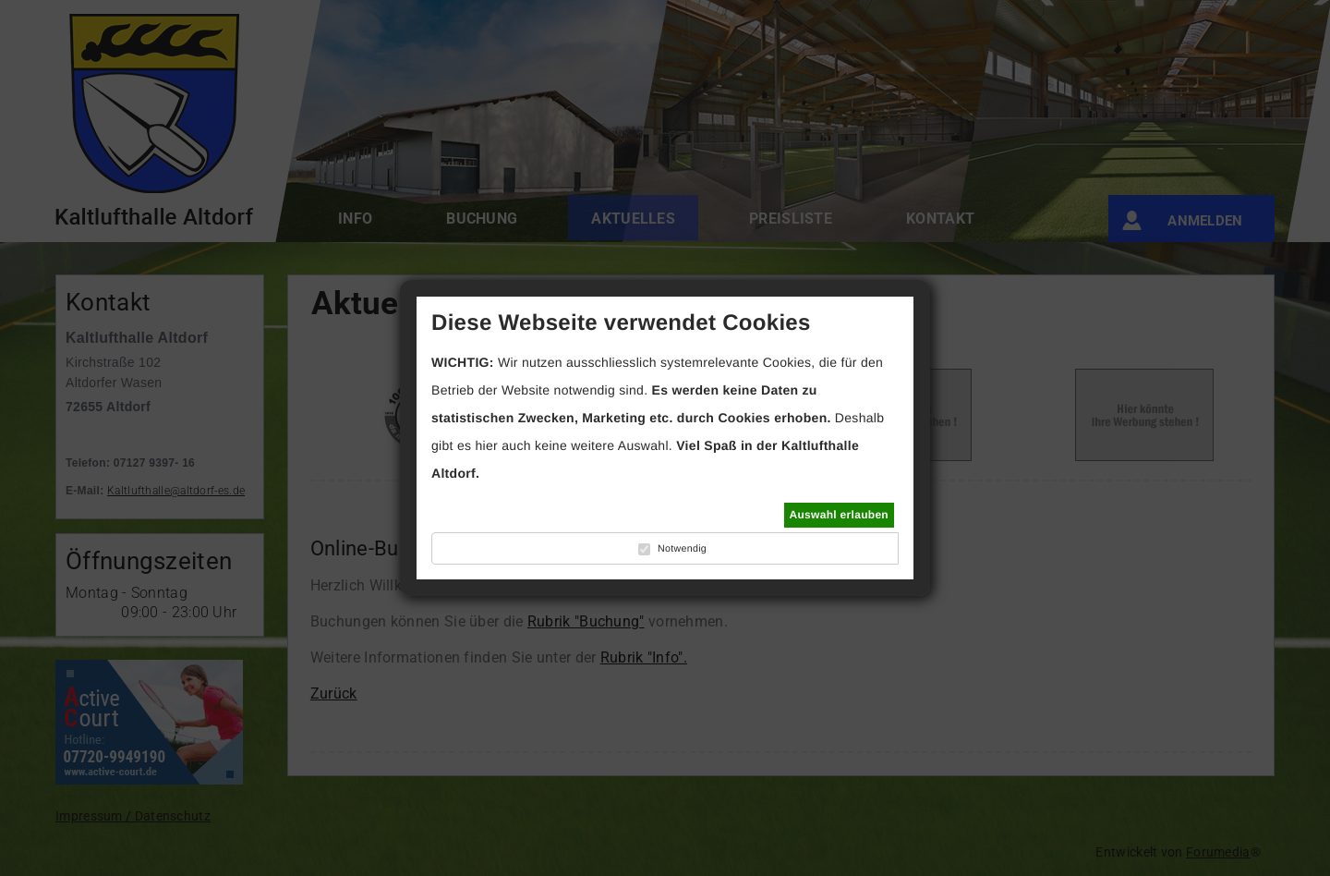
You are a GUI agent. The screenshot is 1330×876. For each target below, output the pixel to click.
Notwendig (682, 548)
